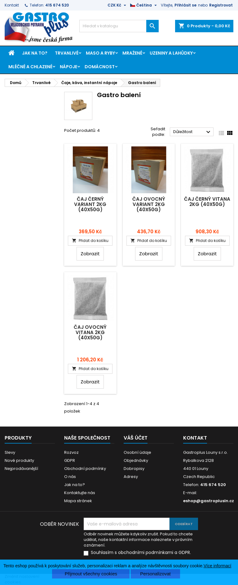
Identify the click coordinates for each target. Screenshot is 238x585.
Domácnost (100, 67)
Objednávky (136, 460)
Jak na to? (34, 53)
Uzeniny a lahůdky (171, 53)
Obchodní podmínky (85, 468)
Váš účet (136, 437)
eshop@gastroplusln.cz (208, 501)
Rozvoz (71, 452)
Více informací (217, 565)
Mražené (132, 53)
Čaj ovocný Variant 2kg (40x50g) (148, 204)
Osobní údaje (137, 452)
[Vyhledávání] (119, 26)
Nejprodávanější (21, 468)
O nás (70, 477)
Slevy (10, 452)
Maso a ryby (100, 53)
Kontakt (12, 5)
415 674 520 (57, 5)
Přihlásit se (185, 5)
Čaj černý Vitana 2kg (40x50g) (207, 202)
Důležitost (192, 132)
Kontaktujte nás (79, 493)
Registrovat (221, 5)
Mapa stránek (78, 501)
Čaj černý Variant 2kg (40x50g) (90, 204)
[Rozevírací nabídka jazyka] (144, 5)
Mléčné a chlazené (30, 67)
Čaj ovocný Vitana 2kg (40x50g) (90, 332)
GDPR (69, 460)
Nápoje (68, 67)
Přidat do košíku (90, 240)
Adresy (131, 477)
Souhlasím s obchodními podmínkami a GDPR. (141, 553)
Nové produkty (19, 460)
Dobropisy (134, 468)
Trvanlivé (66, 53)
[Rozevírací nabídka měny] (118, 5)
